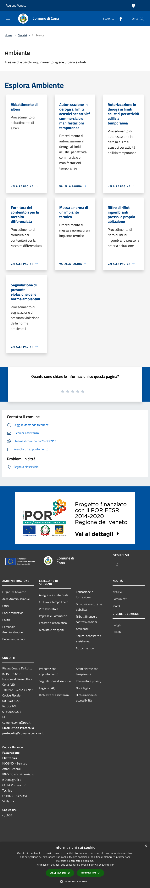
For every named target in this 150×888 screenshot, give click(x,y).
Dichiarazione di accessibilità (86, 698)
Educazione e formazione (84, 594)
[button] (75, 881)
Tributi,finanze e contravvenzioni (86, 619)
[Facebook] (119, 18)
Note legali (83, 688)
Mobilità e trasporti (51, 629)
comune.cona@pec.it (16, 722)
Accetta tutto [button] (60, 872)
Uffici (5, 606)
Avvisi (116, 606)
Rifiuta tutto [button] (90, 872)
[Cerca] (142, 18)
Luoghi (117, 625)
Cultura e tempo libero (53, 602)
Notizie (117, 592)
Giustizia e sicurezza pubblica (89, 607)
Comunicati (120, 599)
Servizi (22, 35)
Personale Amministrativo (12, 629)
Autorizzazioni (85, 648)
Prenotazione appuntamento (48, 671)
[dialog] (75, 865)
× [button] (145, 846)
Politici (6, 619)
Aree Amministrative (16, 599)
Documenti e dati (13, 639)
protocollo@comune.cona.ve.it (23, 733)
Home (8, 35)
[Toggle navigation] (7, 18)
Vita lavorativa (48, 609)
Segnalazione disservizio (55, 681)
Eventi (117, 632)
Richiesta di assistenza (54, 695)
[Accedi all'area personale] (133, 5)
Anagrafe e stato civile (53, 595)
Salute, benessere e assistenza (89, 638)
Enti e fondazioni (13, 612)
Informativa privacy (88, 681)
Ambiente (82, 629)
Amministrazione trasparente (87, 671)
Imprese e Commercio (53, 616)
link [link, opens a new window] (112, 864)
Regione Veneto (16, 5)
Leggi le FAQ (47, 688)
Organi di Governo (14, 592)
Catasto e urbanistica (53, 623)
